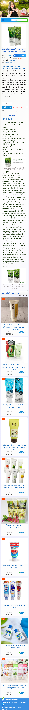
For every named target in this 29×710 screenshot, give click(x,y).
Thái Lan (12, 60)
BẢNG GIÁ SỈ (7, 119)
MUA (21, 332)
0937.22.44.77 (20, 107)
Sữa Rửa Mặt (10, 62)
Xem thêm (22, 295)
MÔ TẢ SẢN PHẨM (9, 116)
